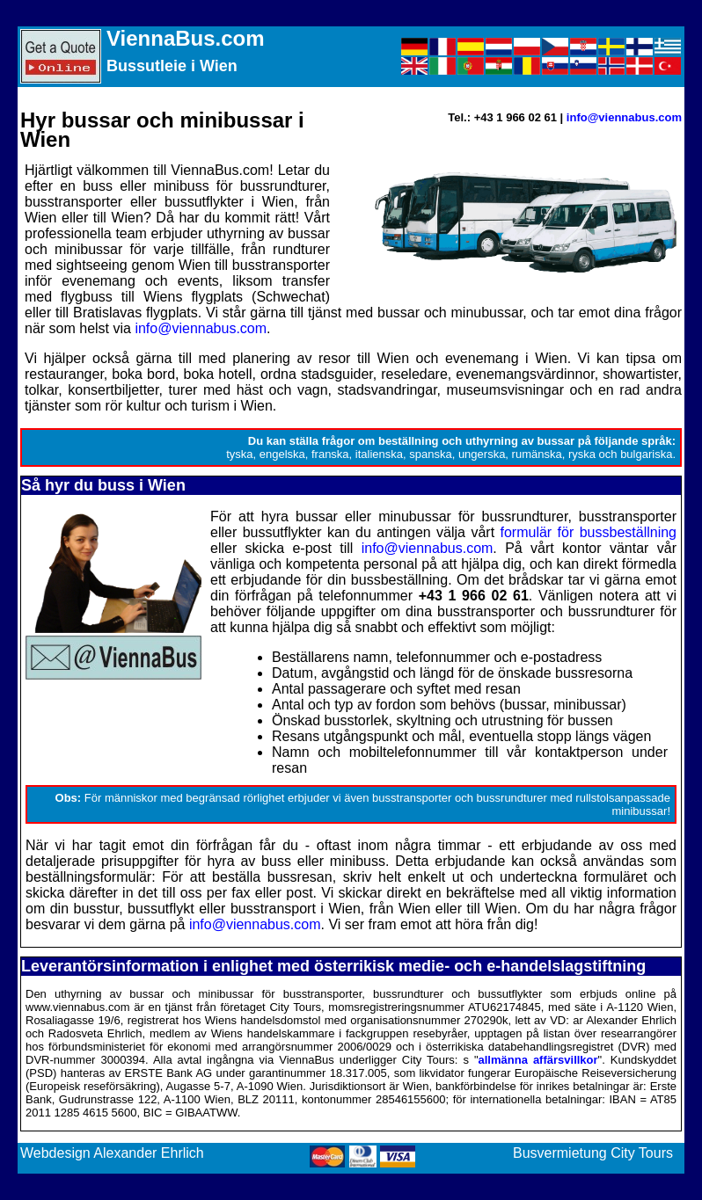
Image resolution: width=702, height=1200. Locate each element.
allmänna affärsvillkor (538, 1059)
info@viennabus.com (624, 117)
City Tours (642, 1152)
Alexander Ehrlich (148, 1152)
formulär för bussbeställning (588, 532)
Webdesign (55, 1152)
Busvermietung (560, 1152)
